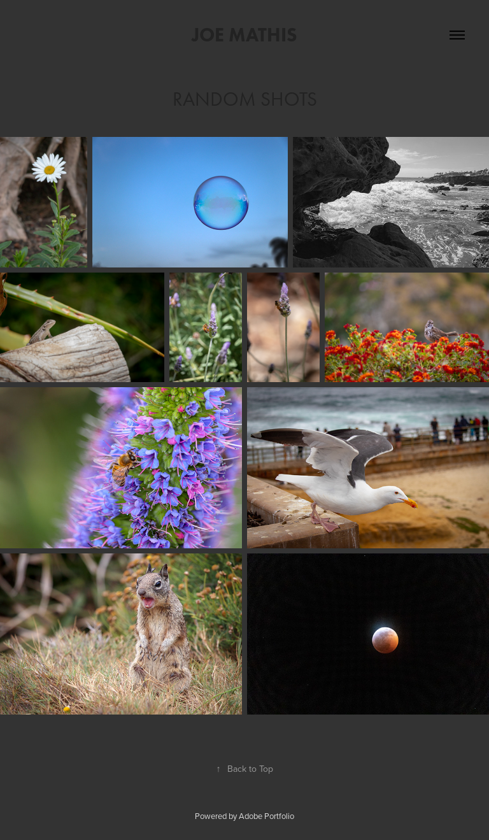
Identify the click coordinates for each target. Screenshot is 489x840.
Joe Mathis (244, 34)
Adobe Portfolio (266, 816)
